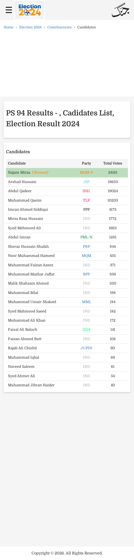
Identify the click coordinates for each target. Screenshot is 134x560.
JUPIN (86, 348)
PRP (86, 246)
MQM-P (86, 172)
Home (8, 27)
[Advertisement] (67, 65)
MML (86, 302)
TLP (86, 200)
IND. (86, 191)
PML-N (86, 237)
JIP (86, 182)
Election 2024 (30, 27)
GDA (86, 329)
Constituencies (59, 27)
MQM (86, 256)
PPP (86, 209)
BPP (86, 274)
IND (86, 218)
